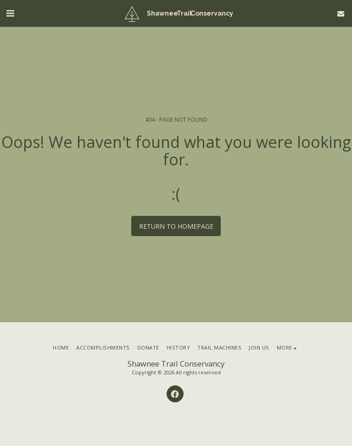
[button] (10, 13)
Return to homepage (176, 226)
